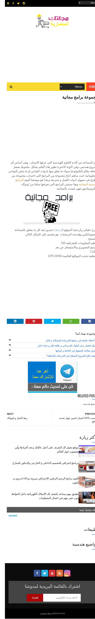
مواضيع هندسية (80, 103)
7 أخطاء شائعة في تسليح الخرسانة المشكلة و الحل (66, 340)
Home (87, 87)
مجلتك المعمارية (40, 614)
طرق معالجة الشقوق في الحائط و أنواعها (71, 350)
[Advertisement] (47, 53)
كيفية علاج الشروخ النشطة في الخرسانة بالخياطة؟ (66, 356)
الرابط (54, 230)
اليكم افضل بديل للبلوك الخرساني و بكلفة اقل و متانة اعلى (61, 345)
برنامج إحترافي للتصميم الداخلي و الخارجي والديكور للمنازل (40, 463)
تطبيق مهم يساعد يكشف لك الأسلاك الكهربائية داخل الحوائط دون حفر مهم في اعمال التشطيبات (40, 496)
